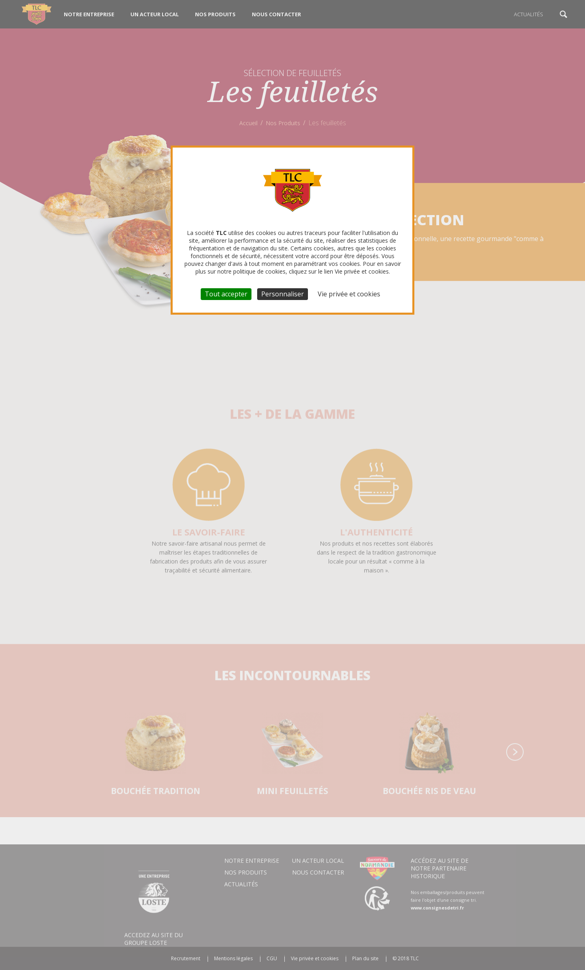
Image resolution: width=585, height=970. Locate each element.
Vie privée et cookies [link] (349, 293)
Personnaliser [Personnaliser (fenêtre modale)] (282, 293)
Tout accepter (226, 293)
